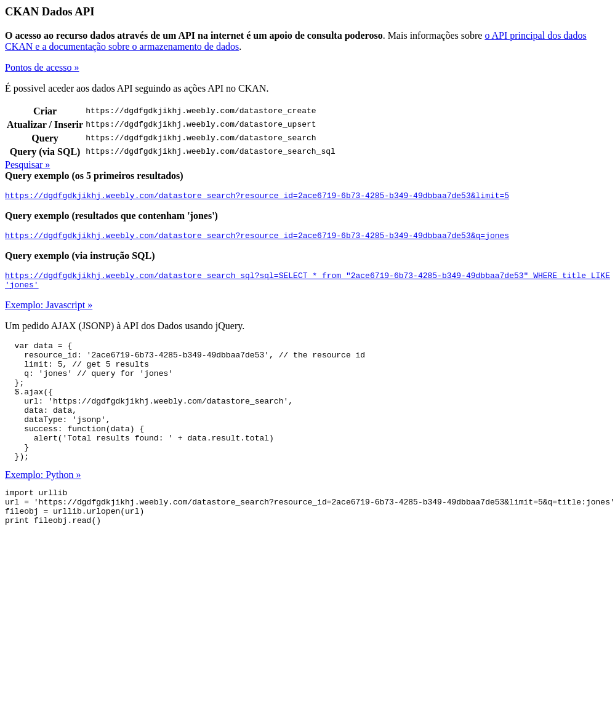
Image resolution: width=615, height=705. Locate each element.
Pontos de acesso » (42, 67)
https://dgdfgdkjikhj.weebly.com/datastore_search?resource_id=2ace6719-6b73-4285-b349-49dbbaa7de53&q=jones (257, 238)
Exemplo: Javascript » (48, 312)
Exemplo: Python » (43, 506)
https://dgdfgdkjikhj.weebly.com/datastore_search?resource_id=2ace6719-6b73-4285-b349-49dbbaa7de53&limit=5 (257, 196)
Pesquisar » (27, 164)
